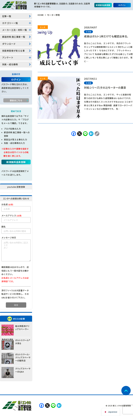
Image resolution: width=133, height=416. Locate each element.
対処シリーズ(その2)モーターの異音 (105, 87)
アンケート (7, 57)
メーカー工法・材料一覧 (14, 29)
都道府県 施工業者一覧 (13, 36)
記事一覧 (6, 16)
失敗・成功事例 (10, 64)
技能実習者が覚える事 (13, 50)
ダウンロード (9, 43)
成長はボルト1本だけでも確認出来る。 (106, 36)
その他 (88, 31)
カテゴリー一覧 (10, 23)
